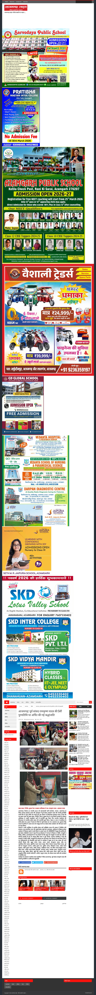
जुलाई (5, 759)
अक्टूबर (5, 753)
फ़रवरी (5, 746)
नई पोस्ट (19, 903)
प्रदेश (18, 702)
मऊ (22, 702)
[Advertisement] (49, 15)
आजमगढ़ (12, 702)
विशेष (32, 702)
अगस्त (5, 757)
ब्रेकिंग (41, 719)
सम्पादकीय (38, 702)
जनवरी (5, 748)
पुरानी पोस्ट (64, 903)
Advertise (25, 1)
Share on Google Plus (50, 862)
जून (5, 761)
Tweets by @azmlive (8, 734)
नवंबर (5, 751)
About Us (12, 1)
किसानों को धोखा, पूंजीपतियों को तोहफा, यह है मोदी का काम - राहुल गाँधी (79, 819)
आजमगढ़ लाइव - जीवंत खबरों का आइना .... (19, 993)
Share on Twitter (37, 862)
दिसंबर (5, 750)
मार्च (5, 744)
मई (4, 763)
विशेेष (6, 723)
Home (6, 1)
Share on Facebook (24, 862)
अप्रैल (5, 742)
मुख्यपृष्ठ (41, 903)
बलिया (27, 702)
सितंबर (5, 755)
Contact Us (18, 1)
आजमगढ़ (7, 710)
